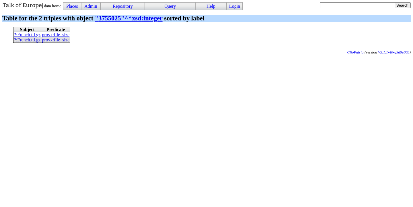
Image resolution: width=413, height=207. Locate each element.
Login (234, 6)
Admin (90, 6)
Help (210, 6)
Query (170, 6)
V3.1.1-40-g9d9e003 (394, 52)
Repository (123, 6)
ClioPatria (355, 52)
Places (72, 6)
